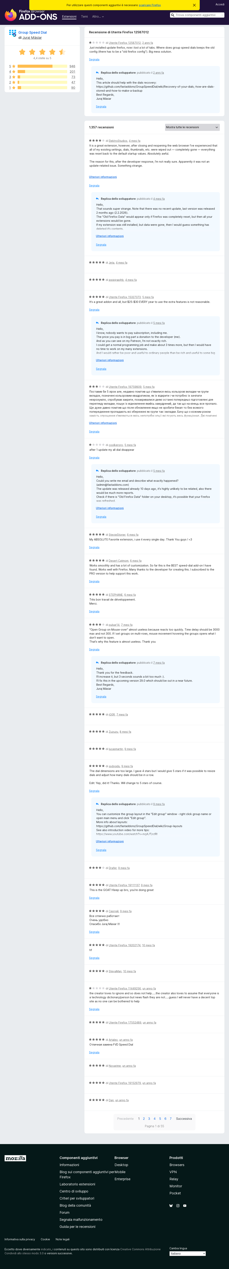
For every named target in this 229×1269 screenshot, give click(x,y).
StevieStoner (117, 534)
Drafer (113, 868)
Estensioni (69, 16)
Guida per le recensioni (77, 1227)
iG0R (112, 714)
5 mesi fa (148, 297)
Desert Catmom (118, 560)
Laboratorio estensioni (77, 1184)
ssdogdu (114, 766)
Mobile (119, 1172)
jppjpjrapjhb (116, 279)
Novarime (115, 1065)
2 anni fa (147, 42)
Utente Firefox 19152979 (125, 1083)
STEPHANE (116, 594)
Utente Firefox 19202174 (125, 945)
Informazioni (69, 1165)
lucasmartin (116, 749)
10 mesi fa (148, 945)
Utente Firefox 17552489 (125, 1022)
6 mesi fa (132, 534)
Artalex (113, 1039)
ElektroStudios (118, 140)
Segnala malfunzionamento (81, 1220)
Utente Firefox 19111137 (124, 885)
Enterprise (122, 1179)
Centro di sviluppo (74, 1191)
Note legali (63, 1239)
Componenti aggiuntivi (79, 1158)
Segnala (94, 59)
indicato (46, 1249)
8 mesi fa (125, 731)
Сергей (114, 911)
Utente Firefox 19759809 (125, 386)
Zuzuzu (113, 731)
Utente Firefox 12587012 (125, 42)
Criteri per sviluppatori (77, 1198)
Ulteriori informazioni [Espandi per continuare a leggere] (103, 176)
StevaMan (115, 971)
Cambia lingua (178, 1248)
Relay (173, 1179)
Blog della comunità (75, 1205)
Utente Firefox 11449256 (125, 988)
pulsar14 (114, 624)
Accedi (220, 4)
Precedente (125, 1119)
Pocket (175, 1193)
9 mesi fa (130, 749)
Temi (84, 16)
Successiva (184, 1119)
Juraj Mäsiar (32, 38)
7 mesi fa (126, 624)
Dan (111, 1100)
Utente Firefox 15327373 (125, 297)
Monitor (175, 1186)
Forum (65, 1212)
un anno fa (149, 988)
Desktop (121, 1165)
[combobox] (197, 15)
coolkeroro (116, 445)
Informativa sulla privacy (20, 1239)
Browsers (176, 1165)
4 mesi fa (134, 140)
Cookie (45, 1239)
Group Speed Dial (32, 32)
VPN (173, 1172)
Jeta (111, 262)
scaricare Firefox (150, 5)
